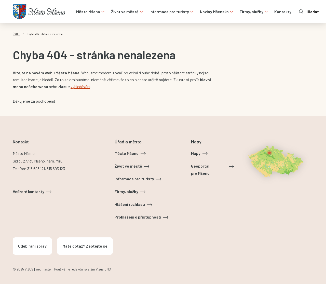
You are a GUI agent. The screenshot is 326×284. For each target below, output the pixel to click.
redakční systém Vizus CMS (91, 269)
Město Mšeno (127, 153)
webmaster (44, 269)
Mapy (195, 153)
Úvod (16, 33)
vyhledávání (80, 86)
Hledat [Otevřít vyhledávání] (313, 11)
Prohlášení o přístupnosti (138, 216)
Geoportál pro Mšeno (200, 169)
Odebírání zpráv (32, 246)
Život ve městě (128, 166)
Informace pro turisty (134, 178)
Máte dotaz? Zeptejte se (84, 246)
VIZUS (29, 269)
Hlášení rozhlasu (130, 204)
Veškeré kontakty (28, 191)
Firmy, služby (126, 191)
